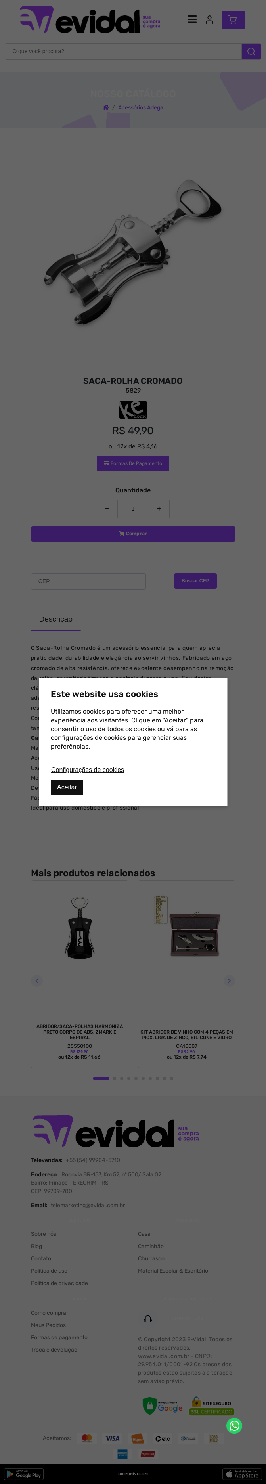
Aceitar (67, 787)
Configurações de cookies (87, 769)
